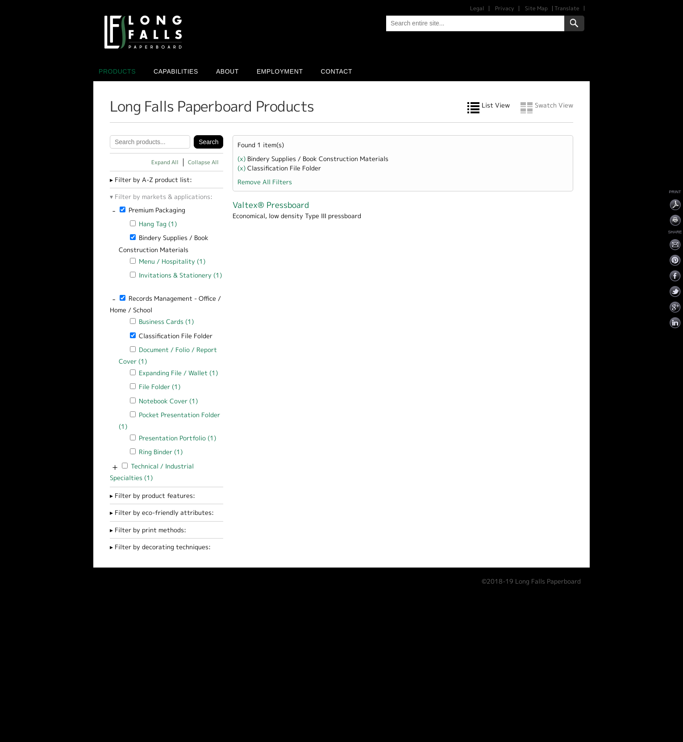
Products (117, 71)
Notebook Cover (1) (168, 401)
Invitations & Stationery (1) (180, 275)
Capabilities (176, 71)
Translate (566, 8)
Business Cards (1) (166, 321)
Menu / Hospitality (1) (172, 261)
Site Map (536, 8)
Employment (280, 71)
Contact (337, 71)
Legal (477, 8)
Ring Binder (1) (161, 452)
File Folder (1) (159, 386)
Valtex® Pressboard (271, 205)
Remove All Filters (264, 182)
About (227, 71)
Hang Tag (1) (158, 224)
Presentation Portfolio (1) (177, 438)
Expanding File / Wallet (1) (178, 373)
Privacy (504, 8)
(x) (242, 158)
